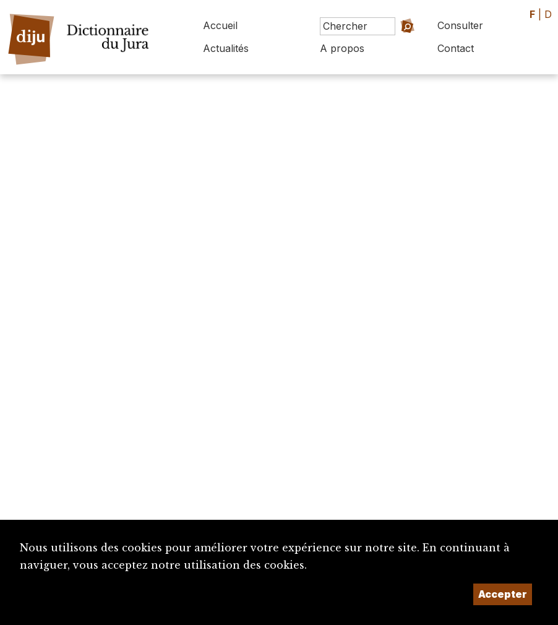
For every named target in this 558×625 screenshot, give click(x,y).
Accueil (220, 25)
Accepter (502, 594)
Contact (455, 48)
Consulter (460, 25)
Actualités (226, 48)
